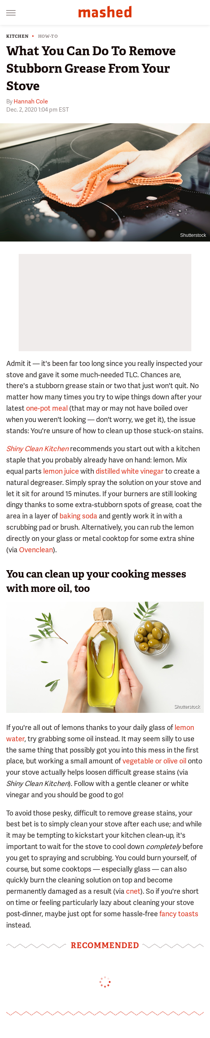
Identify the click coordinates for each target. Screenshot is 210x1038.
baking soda (78, 515)
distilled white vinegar (130, 471)
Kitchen (17, 36)
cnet (133, 891)
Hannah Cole (31, 101)
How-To (48, 36)
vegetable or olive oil (154, 760)
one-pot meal (47, 408)
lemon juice (61, 471)
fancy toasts (178, 913)
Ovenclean (36, 549)
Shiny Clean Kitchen (37, 448)
